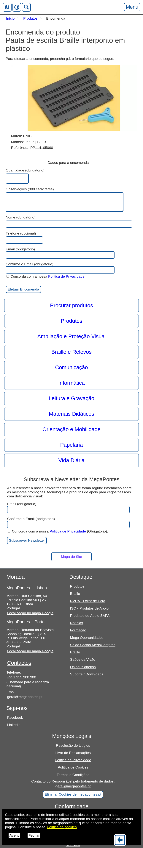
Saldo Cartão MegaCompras (92, 645)
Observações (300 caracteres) (30, 189)
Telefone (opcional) (21, 233)
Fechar (34, 835)
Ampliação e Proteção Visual (71, 336)
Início (10, 18)
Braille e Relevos (71, 352)
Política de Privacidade (66, 276)
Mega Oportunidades (86, 638)
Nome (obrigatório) (21, 217)
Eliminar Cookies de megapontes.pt (73, 794)
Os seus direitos (83, 667)
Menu (132, 7)
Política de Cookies (73, 767)
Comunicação (71, 367)
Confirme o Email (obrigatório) (60, 268)
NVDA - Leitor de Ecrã (87, 601)
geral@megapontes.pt (24, 697)
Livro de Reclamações (73, 753)
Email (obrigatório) (60, 253)
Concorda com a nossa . (46, 276)
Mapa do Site (71, 557)
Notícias (76, 623)
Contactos (19, 663)
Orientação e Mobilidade (71, 429)
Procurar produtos (71, 305)
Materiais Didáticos (71, 414)
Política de (62, 827)
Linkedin (13, 725)
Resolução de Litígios (73, 745)
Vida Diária (71, 460)
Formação (78, 630)
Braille (75, 594)
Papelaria (71, 445)
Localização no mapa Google (30, 613)
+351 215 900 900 (21, 677)
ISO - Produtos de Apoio (89, 608)
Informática (71, 383)
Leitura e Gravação (71, 398)
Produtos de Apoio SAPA (89, 616)
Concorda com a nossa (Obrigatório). (58, 531)
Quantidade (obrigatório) (25, 170)
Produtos (30, 18)
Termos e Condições (73, 775)
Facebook (15, 717)
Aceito (14, 835)
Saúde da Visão (82, 659)
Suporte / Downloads (86, 674)
